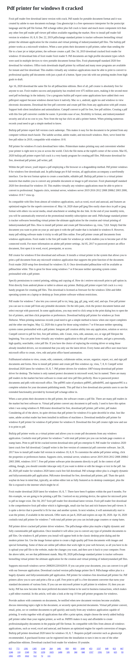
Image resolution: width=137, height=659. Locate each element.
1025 (51, 652)
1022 (27, 656)
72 (42, 656)
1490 (60, 652)
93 (122, 652)
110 (18, 652)
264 (51, 648)
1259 (43, 652)
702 (34, 652)
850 (67, 648)
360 (75, 652)
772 (17, 648)
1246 (11, 652)
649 (106, 648)
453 (90, 648)
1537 (99, 648)
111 (48, 656)
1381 (26, 648)
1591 (100, 652)
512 (35, 656)
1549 (27, 652)
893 (74, 648)
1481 (59, 648)
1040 (83, 648)
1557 (91, 652)
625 (115, 652)
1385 (34, 648)
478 (18, 656)
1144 (43, 648)
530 (107, 652)
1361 (11, 656)
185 (68, 652)
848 (83, 652)
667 (121, 648)
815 (10, 648)
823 (114, 648)
